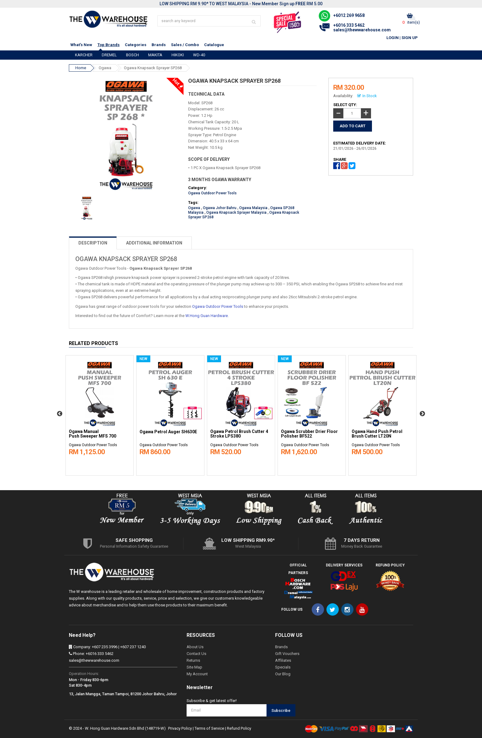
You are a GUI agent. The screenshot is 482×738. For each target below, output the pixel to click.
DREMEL (109, 55)
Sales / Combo (185, 44)
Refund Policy (239, 728)
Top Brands (108, 44)
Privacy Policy (180, 728)
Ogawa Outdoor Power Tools (212, 193)
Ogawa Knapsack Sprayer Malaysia (236, 212)
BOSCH (132, 55)
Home (80, 67)
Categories (135, 44)
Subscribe (280, 710)
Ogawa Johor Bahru (219, 208)
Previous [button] (60, 414)
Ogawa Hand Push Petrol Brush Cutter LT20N (377, 433)
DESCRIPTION (92, 242)
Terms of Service (209, 728)
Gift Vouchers (287, 653)
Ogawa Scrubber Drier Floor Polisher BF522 (309, 433)
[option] (99, 414)
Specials (282, 667)
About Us (195, 647)
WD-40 (199, 55)
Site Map (194, 667)
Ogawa (105, 67)
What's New (81, 44)
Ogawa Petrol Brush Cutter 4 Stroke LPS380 (239, 433)
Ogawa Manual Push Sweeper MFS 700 (92, 433)
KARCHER (84, 55)
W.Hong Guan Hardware (206, 315)
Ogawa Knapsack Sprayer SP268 (153, 67)
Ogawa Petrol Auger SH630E (168, 432)
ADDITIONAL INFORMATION (154, 242)
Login (392, 37)
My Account (197, 674)
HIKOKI (178, 55)
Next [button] (422, 414)
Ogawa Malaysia (253, 208)
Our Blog (282, 674)
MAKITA (155, 55)
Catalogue (214, 44)
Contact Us (196, 653)
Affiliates (283, 660)
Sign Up (409, 37)
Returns (193, 660)
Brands (159, 44)
